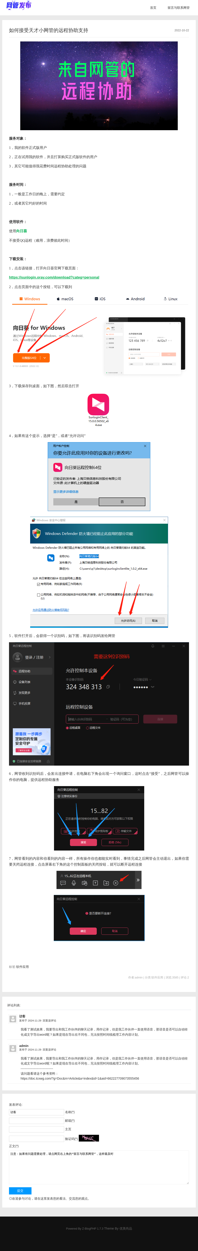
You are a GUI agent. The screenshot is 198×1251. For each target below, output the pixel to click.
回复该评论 (49, 1020)
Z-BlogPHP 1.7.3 (92, 1228)
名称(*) (70, 1112)
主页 (68, 1129)
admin (23, 1046)
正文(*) (14, 1146)
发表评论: (15, 1104)
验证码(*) (71, 1139)
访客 (22, 1016)
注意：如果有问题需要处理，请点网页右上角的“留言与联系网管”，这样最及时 (99, 1167)
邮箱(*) (70, 1120)
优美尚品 (125, 1228)
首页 (153, 7)
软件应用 (22, 967)
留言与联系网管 (179, 7)
